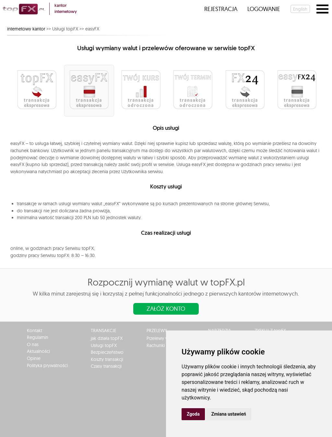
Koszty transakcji (107, 359)
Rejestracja (220, 9)
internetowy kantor (26, 29)
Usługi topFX (104, 345)
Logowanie (263, 9)
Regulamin (37, 337)
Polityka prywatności (47, 365)
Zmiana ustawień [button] (228, 414)
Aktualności (38, 351)
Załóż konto (166, 308)
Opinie (34, 358)
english (300, 9)
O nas (33, 344)
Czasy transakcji (106, 366)
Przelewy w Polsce (165, 338)
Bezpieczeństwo (107, 352)
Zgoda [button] (193, 414)
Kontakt (34, 330)
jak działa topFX (107, 338)
